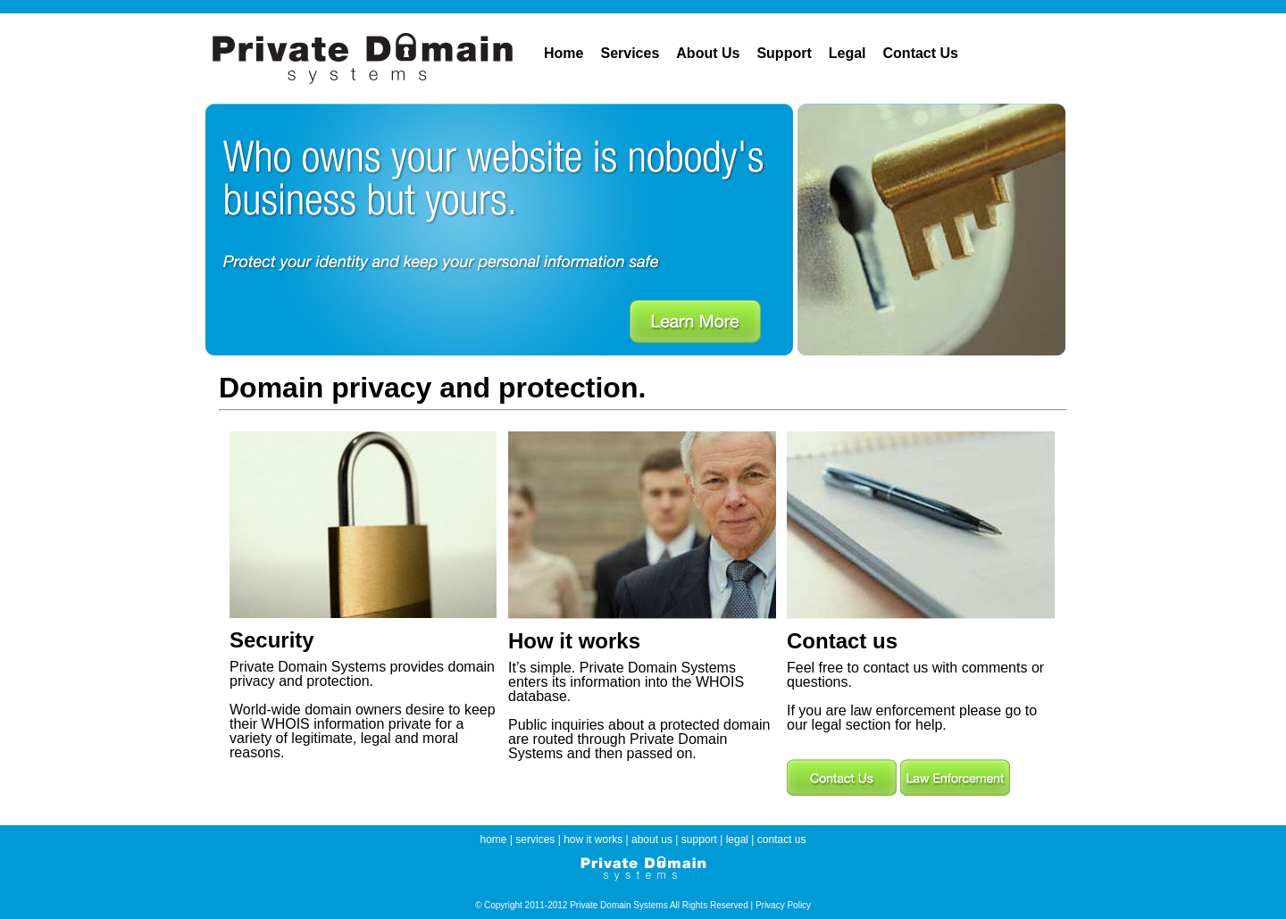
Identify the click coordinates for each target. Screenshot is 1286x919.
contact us (781, 839)
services (535, 839)
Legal (847, 53)
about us (651, 839)
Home (563, 53)
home (493, 839)
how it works (593, 839)
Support (783, 53)
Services (629, 53)
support (699, 839)
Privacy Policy (783, 905)
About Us (707, 53)
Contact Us (920, 53)
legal (737, 839)
